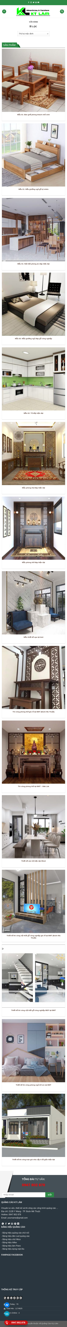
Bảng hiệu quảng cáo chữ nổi (16, 1233)
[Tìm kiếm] (62, 11)
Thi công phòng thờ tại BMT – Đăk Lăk (33, 786)
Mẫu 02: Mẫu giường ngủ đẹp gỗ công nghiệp (33, 339)
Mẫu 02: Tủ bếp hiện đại (33, 413)
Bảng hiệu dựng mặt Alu (13, 1249)
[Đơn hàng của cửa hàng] (33, 33)
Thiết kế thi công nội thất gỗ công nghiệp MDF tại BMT (33, 1010)
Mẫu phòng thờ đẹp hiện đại (33, 562)
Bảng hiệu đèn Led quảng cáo (16, 1236)
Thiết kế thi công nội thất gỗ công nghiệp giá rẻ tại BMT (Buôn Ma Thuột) (33, 937)
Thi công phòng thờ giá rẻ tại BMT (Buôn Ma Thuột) (34, 712)
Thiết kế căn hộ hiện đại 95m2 (33, 861)
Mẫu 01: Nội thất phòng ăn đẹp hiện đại (33, 264)
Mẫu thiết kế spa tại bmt (33, 637)
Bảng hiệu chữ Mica (12, 1239)
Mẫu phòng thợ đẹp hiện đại (33, 488)
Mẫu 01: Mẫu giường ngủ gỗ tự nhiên (34, 189)
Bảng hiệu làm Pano (12, 1246)
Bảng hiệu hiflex (10, 1242)
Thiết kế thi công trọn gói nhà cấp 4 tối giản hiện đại (33, 1160)
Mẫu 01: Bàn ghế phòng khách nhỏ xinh (33, 115)
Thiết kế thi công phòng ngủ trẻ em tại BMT (33, 1085)
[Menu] (4, 11)
